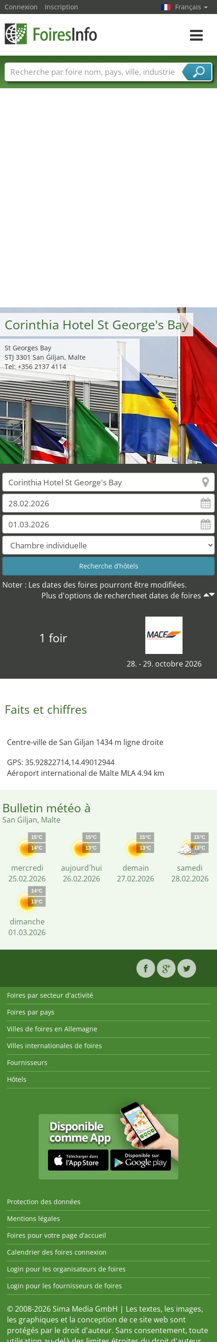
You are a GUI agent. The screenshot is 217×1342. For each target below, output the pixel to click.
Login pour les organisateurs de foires (66, 1268)
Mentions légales (33, 1218)
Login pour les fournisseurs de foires (64, 1285)
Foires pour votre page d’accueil (56, 1235)
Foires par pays (30, 1012)
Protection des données (44, 1201)
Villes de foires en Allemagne (52, 1028)
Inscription (61, 6)
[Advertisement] (105, 197)
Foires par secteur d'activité (50, 995)
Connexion (21, 6)
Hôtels (17, 1079)
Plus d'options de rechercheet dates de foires (121, 595)
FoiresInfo (51, 33)
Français (191, 6)
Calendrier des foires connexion (57, 1252)
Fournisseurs (27, 1062)
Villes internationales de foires (54, 1045)
